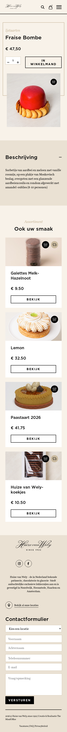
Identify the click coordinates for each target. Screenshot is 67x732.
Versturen (19, 700)
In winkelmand (43, 62)
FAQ (31, 725)
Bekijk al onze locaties (21, 605)
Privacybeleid (41, 725)
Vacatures (24, 725)
